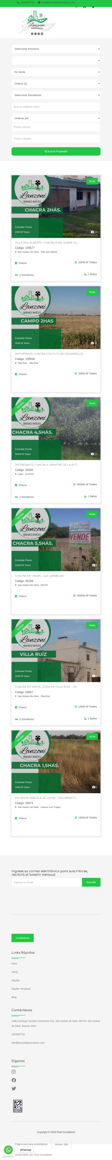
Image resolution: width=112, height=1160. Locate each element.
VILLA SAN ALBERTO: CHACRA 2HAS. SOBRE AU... (46, 249)
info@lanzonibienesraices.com (56, 2)
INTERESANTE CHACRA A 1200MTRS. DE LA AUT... (46, 471)
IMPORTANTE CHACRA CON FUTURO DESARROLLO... (49, 360)
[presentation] (38, 893)
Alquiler (16, 980)
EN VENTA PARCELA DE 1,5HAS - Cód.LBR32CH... (45, 804)
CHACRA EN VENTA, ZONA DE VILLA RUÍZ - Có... (45, 693)
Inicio (14, 963)
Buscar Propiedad (56, 151)
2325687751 (25, 2)
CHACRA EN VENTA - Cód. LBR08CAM (39, 582)
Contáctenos (22, 937)
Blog (14, 997)
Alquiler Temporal (21, 988)
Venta (15, 971)
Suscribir (91, 882)
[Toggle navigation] (97, 22)
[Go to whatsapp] (8, 1149)
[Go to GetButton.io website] (8, 1156)
